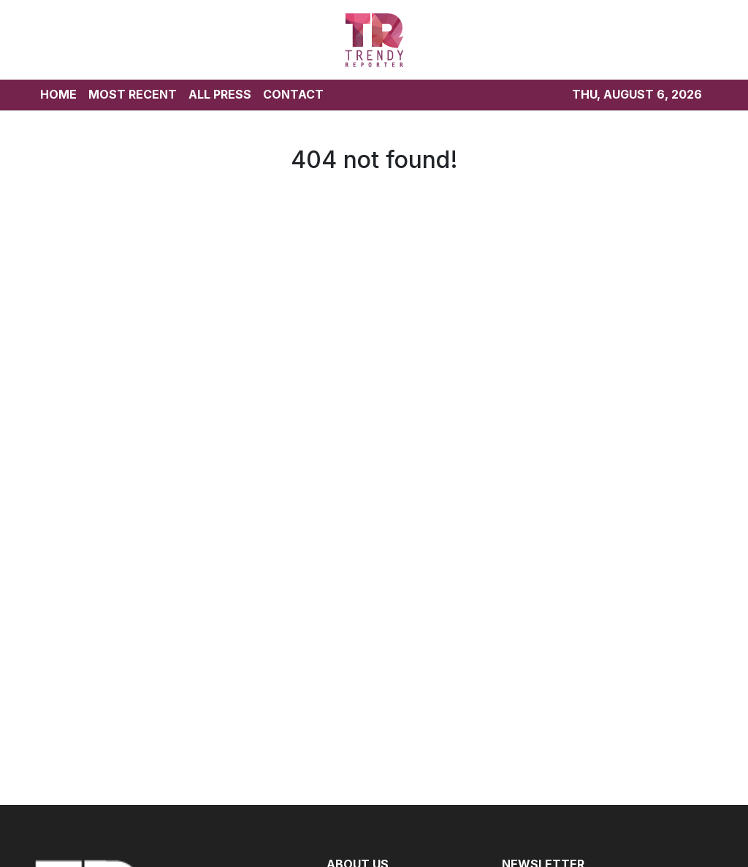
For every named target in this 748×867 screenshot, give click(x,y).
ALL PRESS (219, 94)
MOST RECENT (132, 94)
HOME (58, 94)
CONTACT (293, 94)
